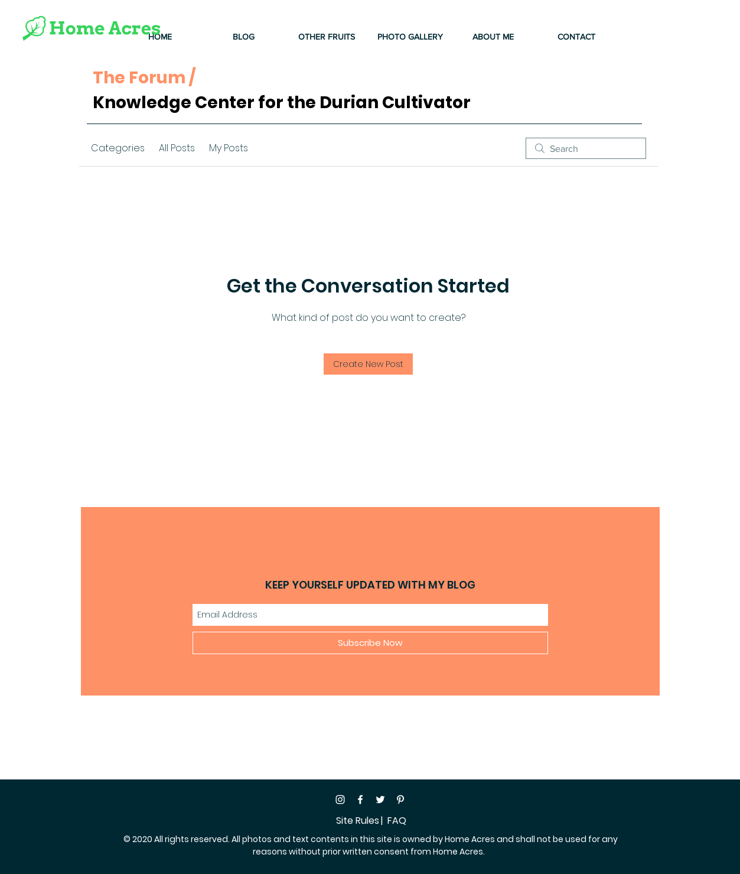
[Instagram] (340, 799)
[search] (586, 148)
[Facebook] (360, 799)
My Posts (228, 148)
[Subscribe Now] (370, 643)
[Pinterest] (400, 799)
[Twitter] (380, 799)
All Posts (177, 148)
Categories (118, 148)
